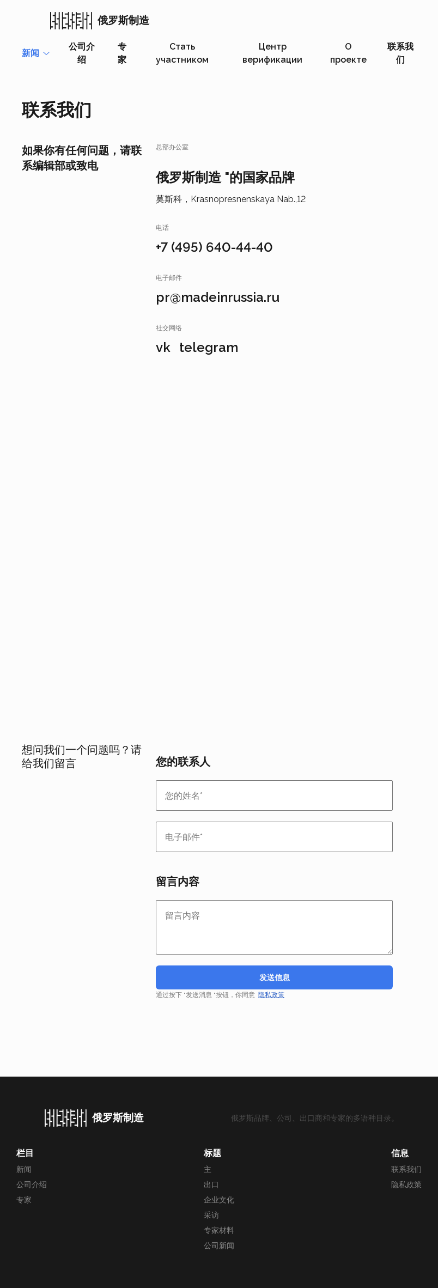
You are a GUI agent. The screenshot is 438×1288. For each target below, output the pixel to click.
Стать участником (182, 53)
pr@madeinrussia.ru (217, 297)
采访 (211, 1215)
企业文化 (219, 1199)
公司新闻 (219, 1245)
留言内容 (177, 881)
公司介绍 (82, 53)
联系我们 (400, 53)
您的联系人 (183, 761)
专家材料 (219, 1230)
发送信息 (274, 977)
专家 (122, 53)
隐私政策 (271, 995)
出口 (211, 1184)
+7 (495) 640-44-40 (214, 247)
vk (163, 347)
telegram (208, 347)
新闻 (24, 1169)
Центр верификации (272, 53)
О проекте (348, 53)
